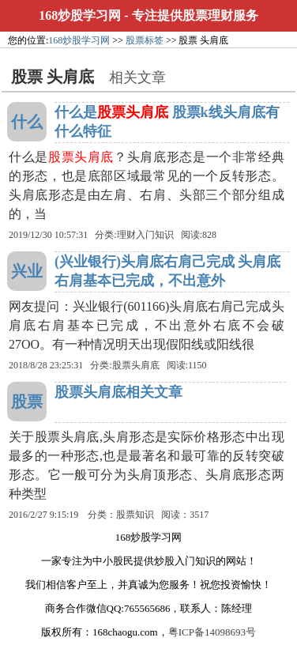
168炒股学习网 (80, 15)
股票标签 (145, 40)
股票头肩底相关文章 (118, 392)
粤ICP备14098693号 (212, 632)
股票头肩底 (136, 365)
